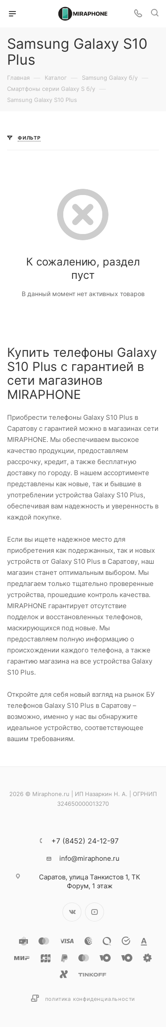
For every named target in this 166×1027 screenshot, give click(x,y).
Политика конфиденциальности (90, 999)
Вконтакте (71, 912)
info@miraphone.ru (89, 858)
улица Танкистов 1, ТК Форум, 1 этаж (89, 881)
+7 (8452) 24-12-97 (85, 840)
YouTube (94, 912)
